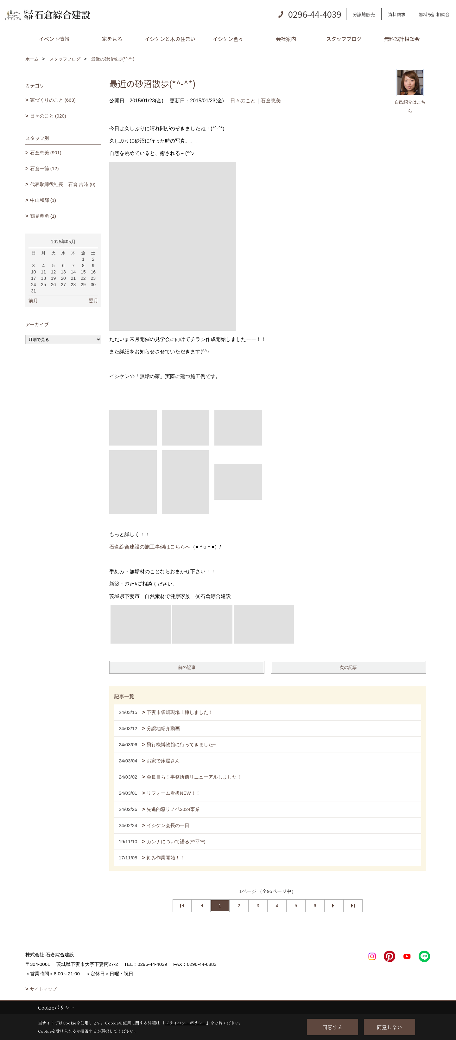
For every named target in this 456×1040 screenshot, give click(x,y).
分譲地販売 (364, 14)
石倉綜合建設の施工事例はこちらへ (149, 546)
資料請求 (397, 14)
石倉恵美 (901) (45, 152)
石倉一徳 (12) (44, 168)
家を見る (112, 38)
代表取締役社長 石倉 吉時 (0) (63, 184)
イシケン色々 (228, 38)
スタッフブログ (344, 38)
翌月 (93, 300)
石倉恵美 (271, 100)
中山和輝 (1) (43, 200)
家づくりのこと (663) (53, 100)
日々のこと (243, 100)
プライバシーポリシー (185, 1023)
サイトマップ (43, 989)
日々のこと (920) (48, 116)
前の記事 (187, 667)
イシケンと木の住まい (170, 38)
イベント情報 (54, 38)
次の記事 (348, 667)
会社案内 (286, 38)
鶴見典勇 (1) (43, 216)
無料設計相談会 (434, 14)
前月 (33, 300)
